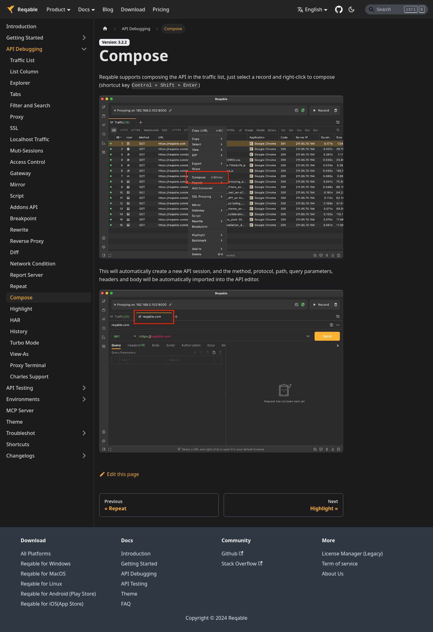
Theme (14, 421)
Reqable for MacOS (43, 573)
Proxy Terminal (28, 365)
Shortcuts (17, 444)
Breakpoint (23, 218)
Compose (21, 297)
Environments (23, 399)
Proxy (17, 116)
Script (17, 195)
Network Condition (33, 263)
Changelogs (20, 455)
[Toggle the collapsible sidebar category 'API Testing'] (84, 388)
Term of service (340, 563)
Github (232, 553)
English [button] (309, 9)
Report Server (26, 274)
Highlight (21, 308)
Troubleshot (20, 433)
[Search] (396, 9)
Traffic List (22, 60)
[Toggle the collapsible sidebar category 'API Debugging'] (84, 49)
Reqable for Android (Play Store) (58, 593)
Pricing (161, 9)
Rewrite (19, 229)
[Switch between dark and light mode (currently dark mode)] (351, 9)
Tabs (15, 94)
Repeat (18, 286)
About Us (333, 573)
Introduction (21, 26)
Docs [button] (84, 9)
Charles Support (29, 376)
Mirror (17, 184)
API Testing (19, 387)
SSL (14, 128)
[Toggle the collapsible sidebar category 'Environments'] (84, 399)
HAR (15, 320)
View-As (19, 354)
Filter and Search (30, 105)
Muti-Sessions (26, 150)
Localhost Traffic (29, 139)
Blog (108, 9)
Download (133, 9)
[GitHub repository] (338, 9)
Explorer (20, 82)
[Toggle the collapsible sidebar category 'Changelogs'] (84, 456)
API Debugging (24, 49)
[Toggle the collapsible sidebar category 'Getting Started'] (84, 38)
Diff (14, 252)
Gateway (20, 173)
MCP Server (20, 410)
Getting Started (24, 37)
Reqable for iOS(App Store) (52, 603)
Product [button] (55, 9)
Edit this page (119, 474)
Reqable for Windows (46, 563)
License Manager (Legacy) (352, 553)
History (18, 331)
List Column (24, 71)
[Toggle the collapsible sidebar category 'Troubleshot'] (84, 433)
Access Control (27, 161)
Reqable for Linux (41, 583)
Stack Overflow (242, 563)
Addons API (24, 207)
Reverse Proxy (27, 241)
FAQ (126, 603)
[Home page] (105, 29)
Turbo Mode (24, 342)
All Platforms (36, 553)
